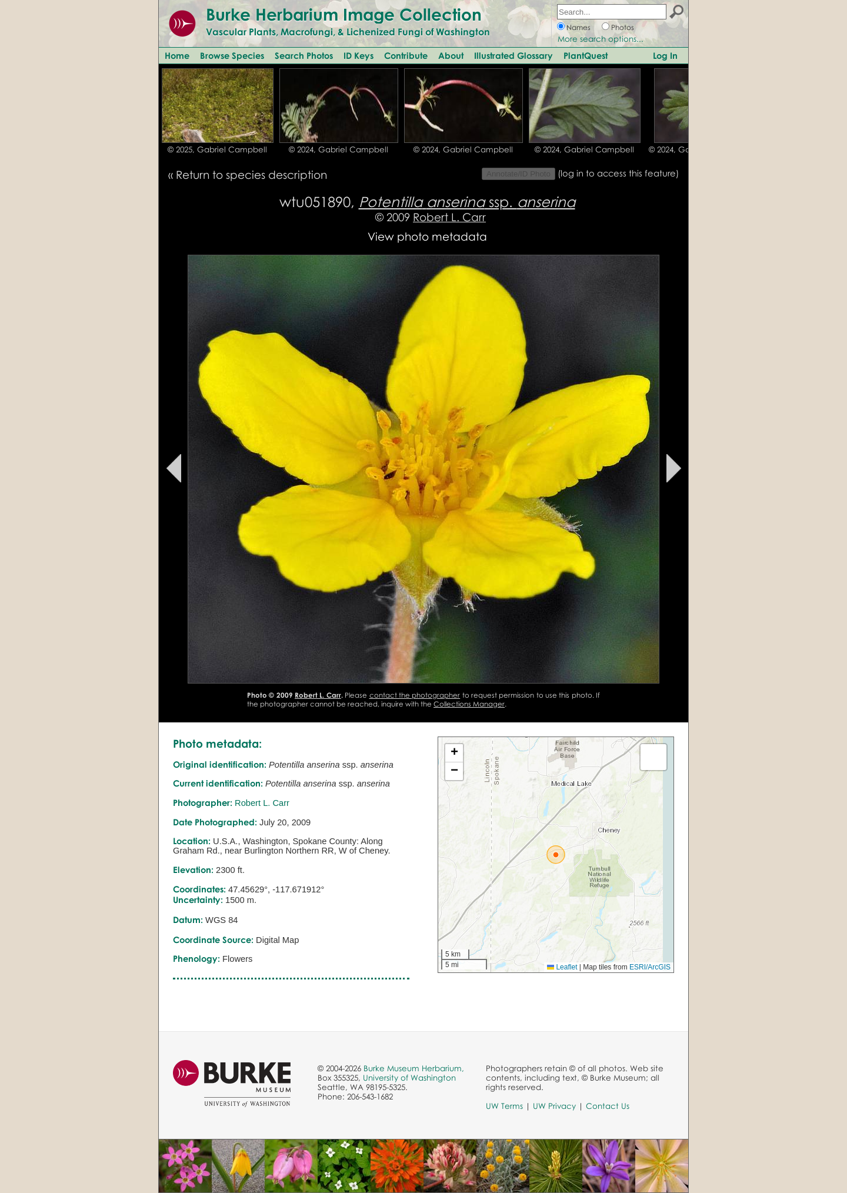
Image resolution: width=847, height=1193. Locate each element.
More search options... (600, 39)
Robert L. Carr (449, 217)
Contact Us (607, 1106)
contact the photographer (415, 695)
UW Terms (504, 1106)
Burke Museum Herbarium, (414, 1068)
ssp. (467, 201)
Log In (665, 55)
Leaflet (562, 967)
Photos (622, 27)
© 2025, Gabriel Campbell (217, 149)
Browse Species (232, 55)
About (450, 55)
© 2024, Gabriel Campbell (338, 149)
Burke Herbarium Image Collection (344, 14)
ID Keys (359, 55)
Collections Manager (469, 703)
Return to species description (251, 174)
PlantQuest (585, 55)
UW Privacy (554, 1106)
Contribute (406, 55)
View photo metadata (427, 236)
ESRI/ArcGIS (650, 967)
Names (578, 27)
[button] (555, 854)
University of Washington (409, 1077)
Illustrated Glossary (513, 55)
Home (177, 55)
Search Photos (304, 55)
